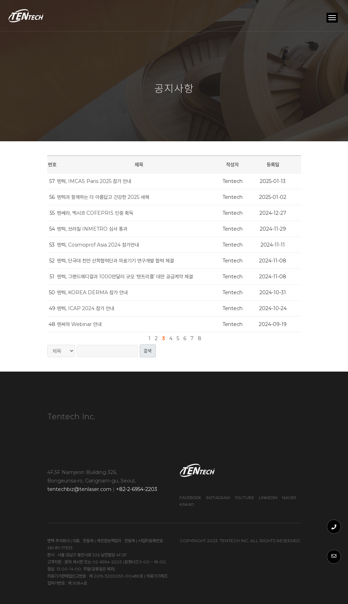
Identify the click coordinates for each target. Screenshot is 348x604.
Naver (289, 497)
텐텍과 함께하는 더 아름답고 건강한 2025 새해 (103, 197)
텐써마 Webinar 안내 (79, 324)
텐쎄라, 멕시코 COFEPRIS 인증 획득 (95, 213)
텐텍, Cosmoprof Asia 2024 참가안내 (98, 245)
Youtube (244, 497)
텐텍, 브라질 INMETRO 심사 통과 (92, 229)
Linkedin (268, 497)
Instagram (218, 497)
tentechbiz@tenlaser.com (79, 489)
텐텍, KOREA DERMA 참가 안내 (92, 292)
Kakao (186, 504)
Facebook (190, 497)
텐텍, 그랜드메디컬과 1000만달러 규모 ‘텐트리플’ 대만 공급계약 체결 (125, 276)
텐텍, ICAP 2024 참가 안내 (85, 308)
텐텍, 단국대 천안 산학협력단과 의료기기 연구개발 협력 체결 (115, 260)
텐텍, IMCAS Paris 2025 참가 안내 (94, 181)
